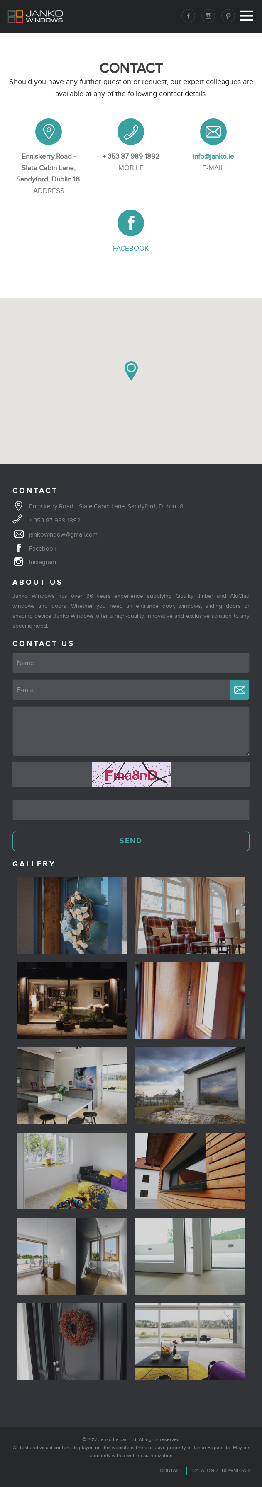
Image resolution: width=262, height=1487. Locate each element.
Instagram (42, 562)
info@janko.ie (213, 156)
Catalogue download (221, 1470)
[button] (131, 371)
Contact (171, 1470)
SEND (131, 841)
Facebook (42, 548)
